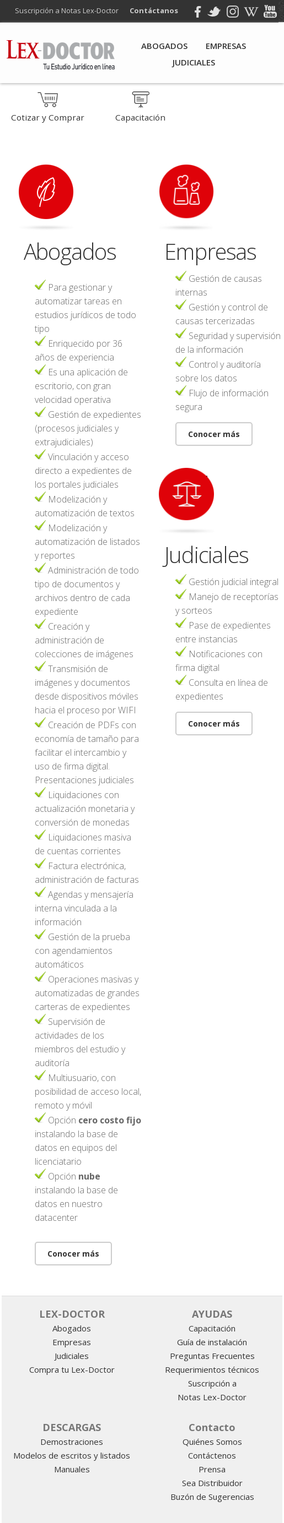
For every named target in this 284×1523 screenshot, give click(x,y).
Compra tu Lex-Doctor (72, 1369)
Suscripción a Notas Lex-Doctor (70, 10)
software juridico (146, 1281)
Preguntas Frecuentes (212, 1355)
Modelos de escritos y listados (71, 1455)
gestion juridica (162, 1281)
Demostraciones (71, 1441)
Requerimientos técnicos (212, 1369)
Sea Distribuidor (212, 1482)
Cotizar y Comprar (47, 112)
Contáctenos (212, 1455)
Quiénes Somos (212, 1441)
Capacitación (140, 112)
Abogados (164, 45)
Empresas (226, 45)
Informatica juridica (188, 1282)
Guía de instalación (212, 1341)
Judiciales (194, 62)
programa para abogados (182, 1281)
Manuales (72, 1469)
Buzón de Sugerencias (212, 1496)
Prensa (212, 1469)
